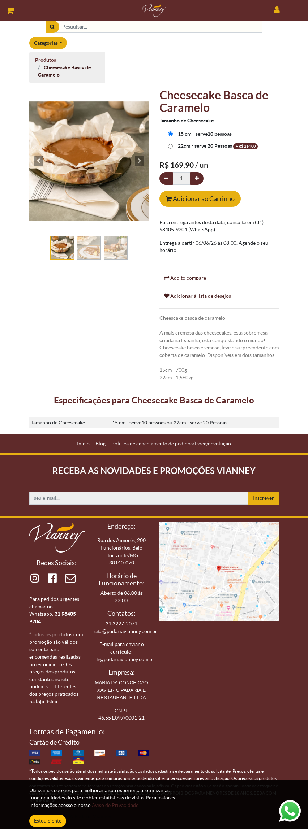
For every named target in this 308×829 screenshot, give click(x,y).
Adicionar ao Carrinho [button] (200, 198)
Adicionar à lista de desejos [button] (197, 296)
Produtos (45, 60)
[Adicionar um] (197, 178)
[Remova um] (166, 178)
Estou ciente (47, 821)
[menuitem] (83, 443)
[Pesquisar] (52, 27)
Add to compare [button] (185, 278)
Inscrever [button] (263, 498)
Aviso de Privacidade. (116, 805)
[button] (38, 160)
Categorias (46, 43)
